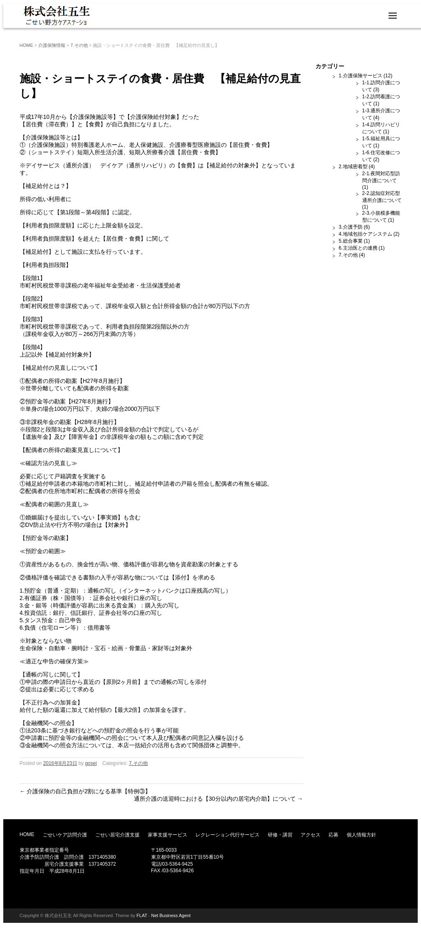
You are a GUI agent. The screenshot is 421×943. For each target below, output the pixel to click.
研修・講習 (280, 835)
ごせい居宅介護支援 (117, 835)
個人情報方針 (361, 835)
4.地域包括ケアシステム (365, 234)
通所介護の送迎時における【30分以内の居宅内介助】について (218, 798)
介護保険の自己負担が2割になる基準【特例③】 (85, 791)
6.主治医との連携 (358, 248)
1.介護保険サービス (360, 76)
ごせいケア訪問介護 (65, 835)
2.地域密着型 (353, 166)
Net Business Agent (171, 915)
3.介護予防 (351, 227)
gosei (91, 763)
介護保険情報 (51, 45)
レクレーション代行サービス (228, 835)
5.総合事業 (351, 241)
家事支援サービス (167, 835)
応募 (333, 835)
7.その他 (79, 45)
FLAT (141, 915)
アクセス (310, 835)
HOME (26, 45)
